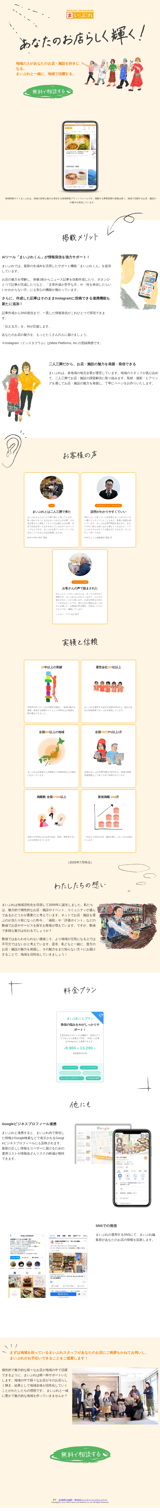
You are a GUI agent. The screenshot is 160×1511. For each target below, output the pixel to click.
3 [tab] (84, 212)
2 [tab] (80, 212)
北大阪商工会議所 (65, 1503)
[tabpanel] (80, 165)
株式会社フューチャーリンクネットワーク (91, 1503)
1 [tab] (75, 212)
